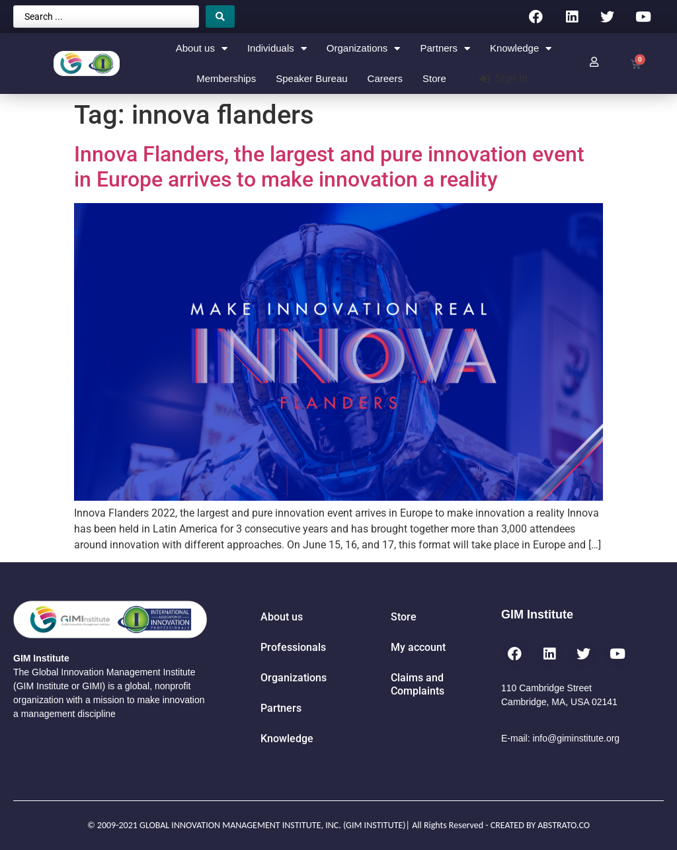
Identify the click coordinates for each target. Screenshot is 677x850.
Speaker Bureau (311, 78)
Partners (445, 48)
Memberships (226, 78)
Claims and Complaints (417, 684)
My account (418, 647)
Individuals (277, 48)
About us (201, 48)
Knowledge (520, 48)
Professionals (293, 647)
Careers (385, 78)
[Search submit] (220, 16)
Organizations (364, 48)
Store (434, 78)
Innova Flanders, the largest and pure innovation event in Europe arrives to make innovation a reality (329, 167)
